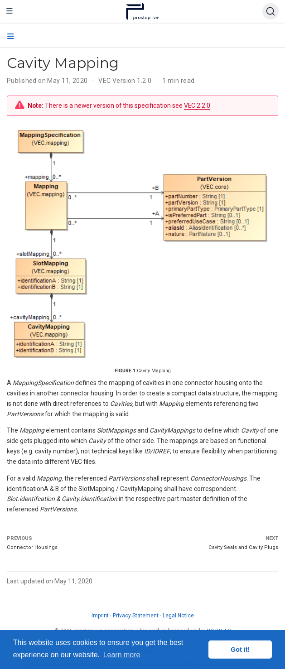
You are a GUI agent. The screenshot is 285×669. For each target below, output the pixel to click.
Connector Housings (32, 547)
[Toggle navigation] (9, 11)
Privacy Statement (136, 615)
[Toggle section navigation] (10, 36)
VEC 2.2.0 (197, 105)
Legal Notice (178, 615)
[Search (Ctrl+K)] (270, 11)
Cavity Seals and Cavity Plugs (243, 547)
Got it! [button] (240, 649)
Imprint (100, 615)
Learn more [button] (121, 655)
